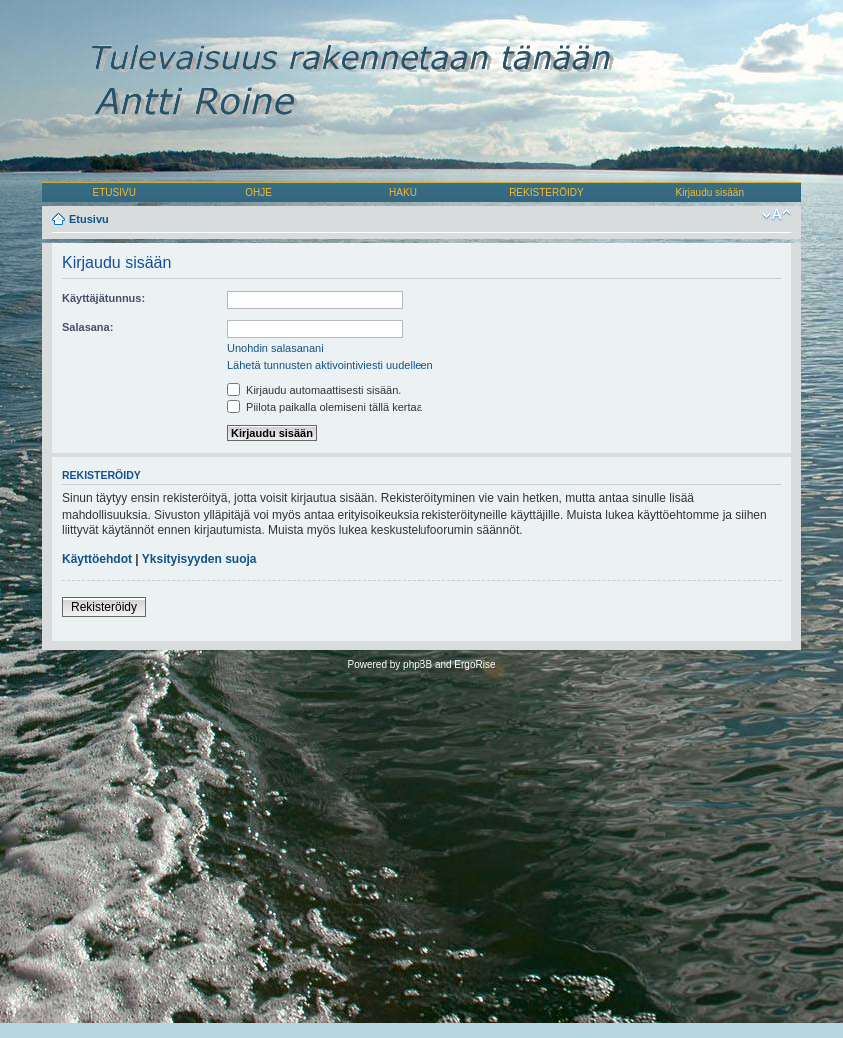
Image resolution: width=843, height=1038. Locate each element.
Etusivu (89, 219)
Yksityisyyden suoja (199, 559)
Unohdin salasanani (275, 348)
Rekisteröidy (104, 607)
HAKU (403, 192)
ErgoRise (474, 664)
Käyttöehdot (97, 559)
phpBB (417, 664)
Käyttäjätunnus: (103, 298)
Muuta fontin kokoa (776, 215)
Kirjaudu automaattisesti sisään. (314, 390)
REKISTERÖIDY (546, 192)
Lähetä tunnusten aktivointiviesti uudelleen (330, 365)
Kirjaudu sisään (710, 192)
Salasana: (87, 327)
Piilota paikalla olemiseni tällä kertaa (324, 407)
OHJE (258, 192)
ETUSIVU (114, 192)
